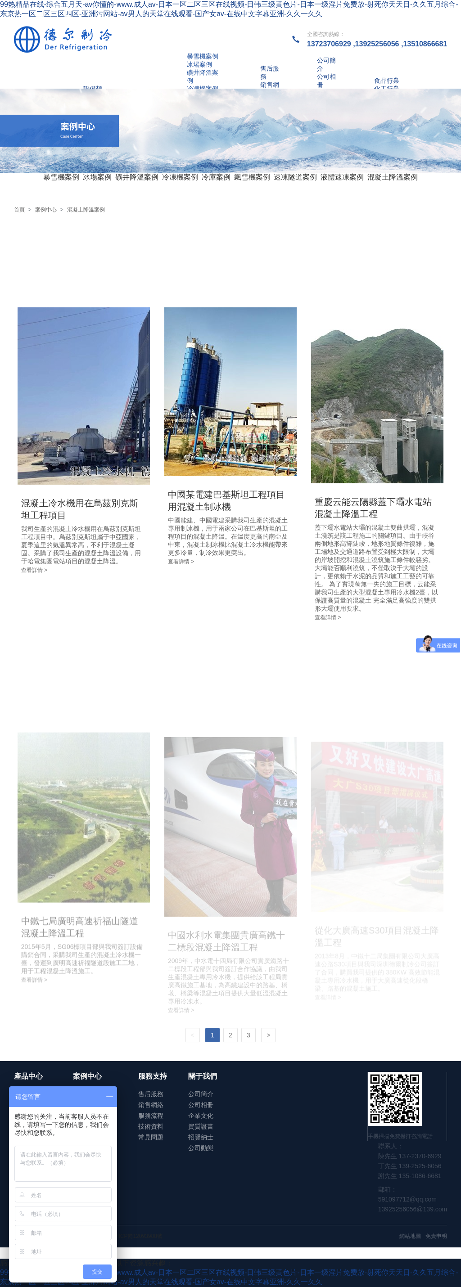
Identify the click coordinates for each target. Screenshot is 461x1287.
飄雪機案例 (252, 177)
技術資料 (150, 1126)
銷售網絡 (150, 1104)
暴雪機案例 (61, 177)
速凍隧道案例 (295, 177)
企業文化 (200, 1115)
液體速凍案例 (342, 177)
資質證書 (200, 1126)
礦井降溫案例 (136, 177)
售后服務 (150, 1094)
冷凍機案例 (180, 177)
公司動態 (200, 1148)
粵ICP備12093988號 (137, 1236)
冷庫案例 (216, 177)
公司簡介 (200, 1094)
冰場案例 (97, 177)
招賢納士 (200, 1137)
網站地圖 (410, 1236)
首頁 (19, 210)
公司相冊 (200, 1104)
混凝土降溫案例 (392, 177)
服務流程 (150, 1115)
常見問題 (150, 1137)
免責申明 (436, 1236)
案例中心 (46, 210)
